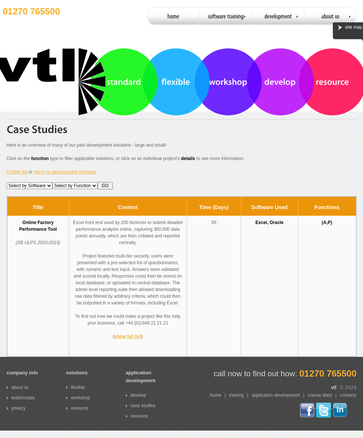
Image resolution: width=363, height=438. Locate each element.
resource (80, 408)
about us (20, 387)
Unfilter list (17, 172)
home (215, 395)
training (236, 395)
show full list (127, 336)
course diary (320, 395)
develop (138, 395)
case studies (143, 405)
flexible (78, 387)
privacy (19, 408)
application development (276, 395)
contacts (348, 395)
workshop (80, 397)
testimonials (23, 397)
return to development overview (65, 172)
